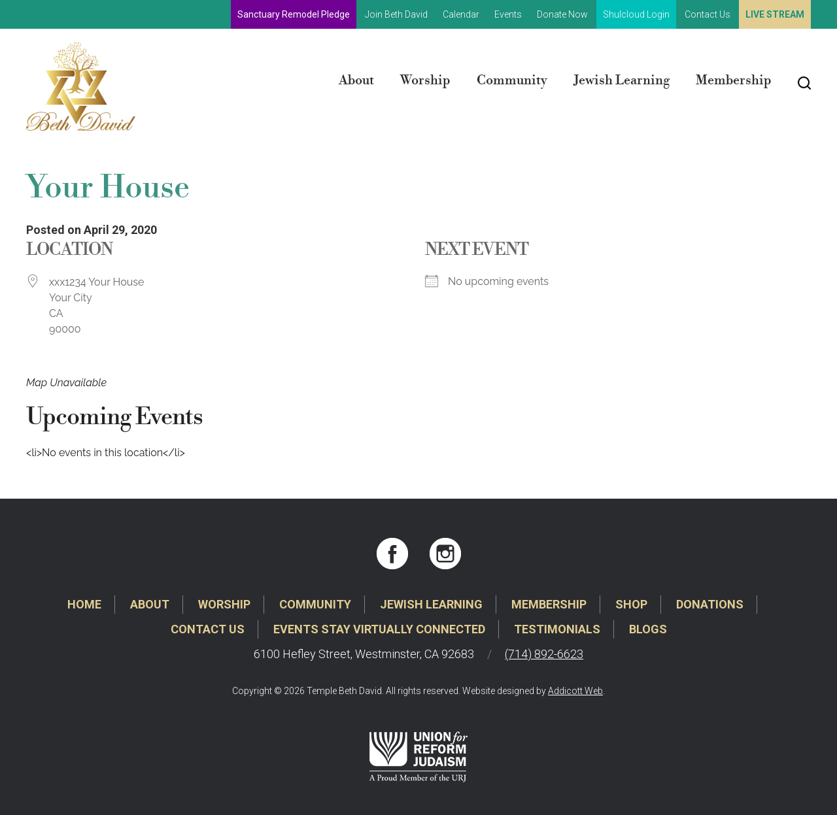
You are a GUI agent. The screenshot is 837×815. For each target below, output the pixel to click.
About (356, 81)
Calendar (461, 14)
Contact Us (707, 14)
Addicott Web (575, 691)
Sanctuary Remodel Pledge (293, 14)
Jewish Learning (621, 81)
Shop (631, 604)
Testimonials (557, 629)
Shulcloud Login (636, 14)
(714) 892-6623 (544, 654)
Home (84, 604)
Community (512, 81)
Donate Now (562, 14)
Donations (709, 604)
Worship (425, 81)
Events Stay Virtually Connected (379, 629)
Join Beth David (396, 14)
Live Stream (774, 14)
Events (508, 14)
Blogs (648, 629)
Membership (734, 81)
